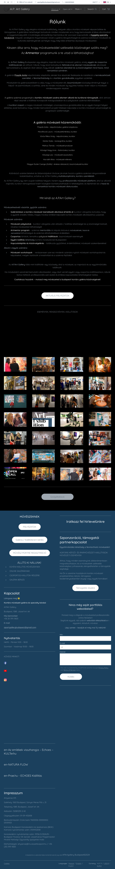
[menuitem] (54, 9)
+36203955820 (69, 2)
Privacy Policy (103, 668)
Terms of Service (70, 670)
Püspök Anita (20, 75)
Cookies (7, 863)
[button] (92, 9)
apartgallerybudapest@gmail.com (48, 2)
